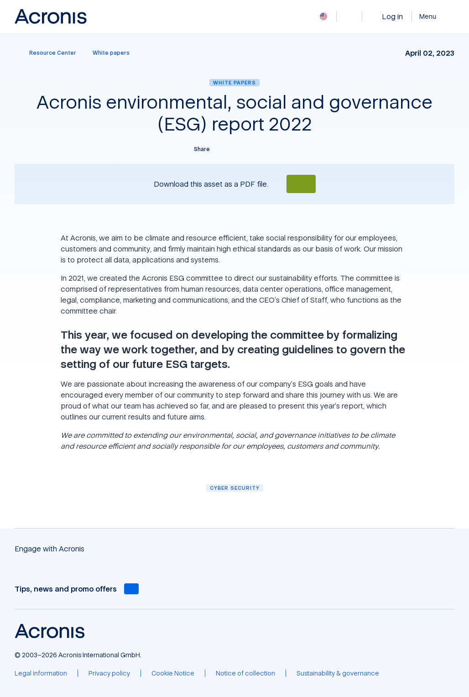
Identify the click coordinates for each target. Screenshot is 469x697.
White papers (234, 82)
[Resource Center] (47, 52)
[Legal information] (41, 673)
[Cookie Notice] (172, 673)
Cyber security (235, 487)
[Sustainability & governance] (338, 673)
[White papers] (111, 52)
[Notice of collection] (245, 673)
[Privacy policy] (109, 673)
